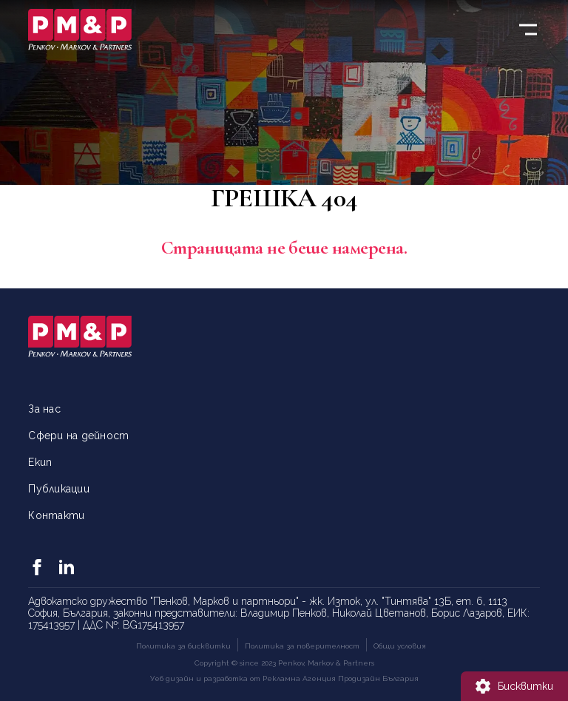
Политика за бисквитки (183, 646)
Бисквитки (525, 686)
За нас (44, 409)
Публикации (58, 489)
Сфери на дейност (78, 435)
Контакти (56, 515)
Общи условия (399, 646)
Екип (40, 462)
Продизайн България (378, 678)
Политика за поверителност (302, 646)
